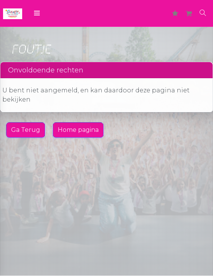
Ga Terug (25, 129)
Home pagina (78, 129)
